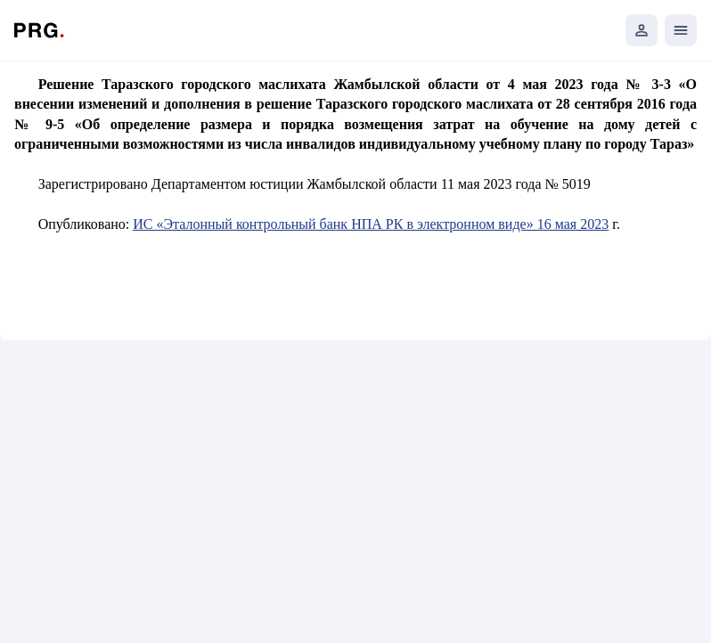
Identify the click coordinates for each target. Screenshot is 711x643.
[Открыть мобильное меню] (681, 30)
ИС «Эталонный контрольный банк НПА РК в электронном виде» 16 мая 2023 (371, 224)
